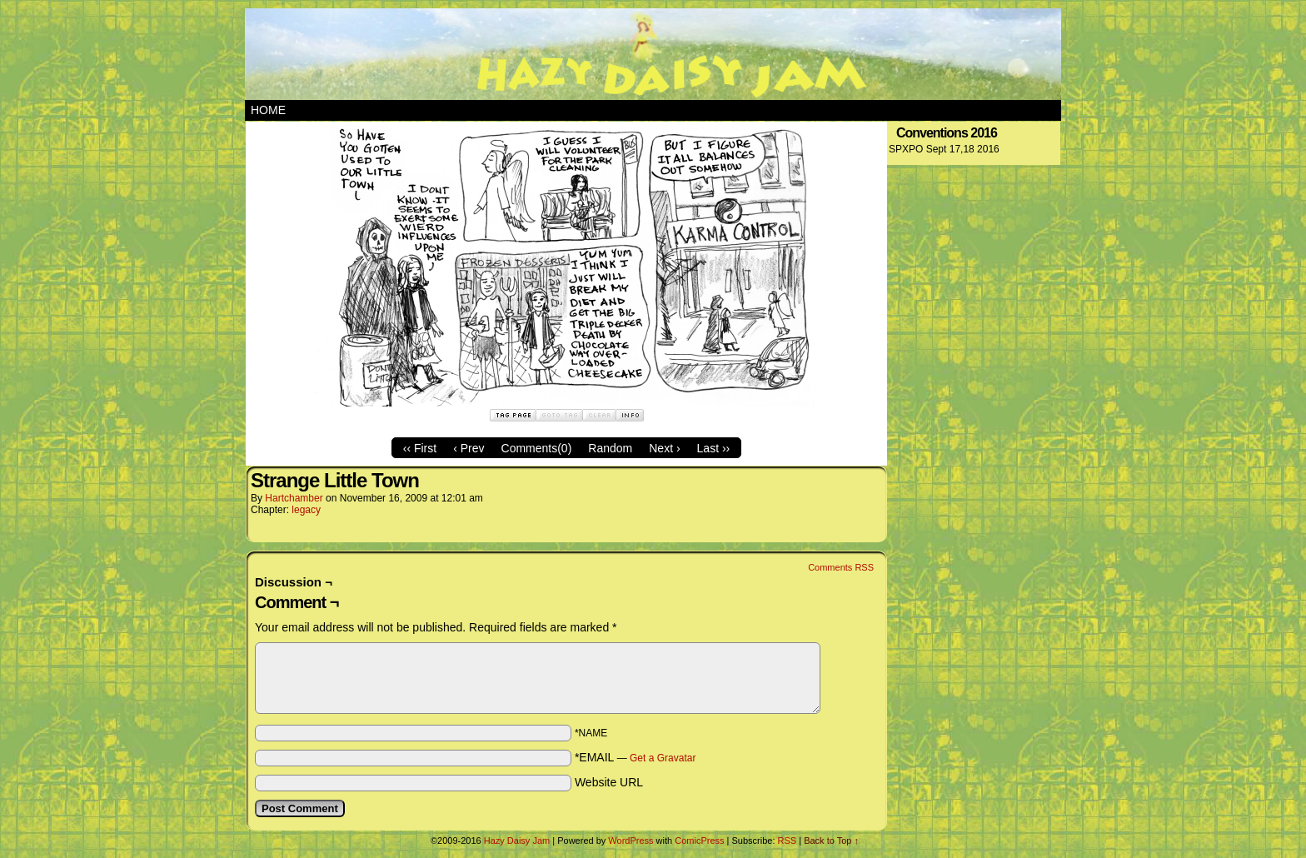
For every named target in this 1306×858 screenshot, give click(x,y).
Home (268, 110)
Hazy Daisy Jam (653, 54)
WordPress (630, 841)
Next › (664, 448)
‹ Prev (468, 448)
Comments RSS (841, 567)
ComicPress (699, 841)
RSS (787, 841)
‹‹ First (419, 448)
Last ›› (713, 448)
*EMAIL (635, 757)
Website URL (609, 782)
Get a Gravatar (662, 758)
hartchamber (293, 498)
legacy (306, 510)
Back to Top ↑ (831, 841)
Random (610, 448)
